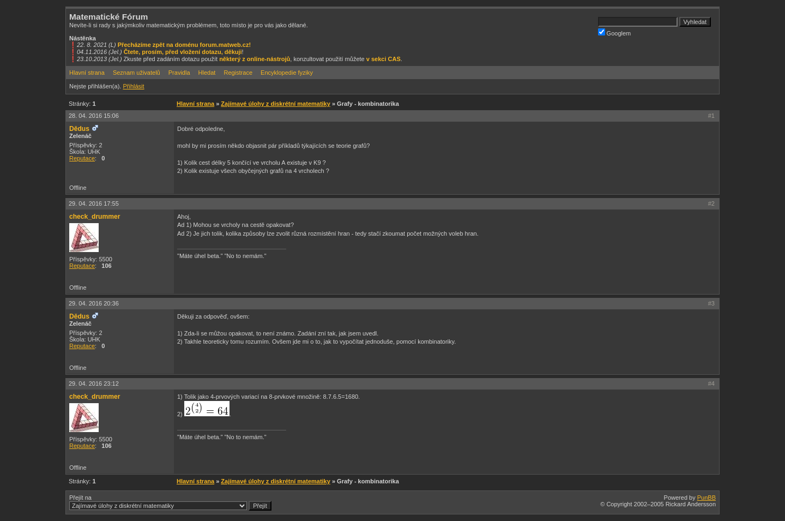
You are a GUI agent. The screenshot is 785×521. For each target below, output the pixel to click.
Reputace (82, 158)
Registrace (238, 72)
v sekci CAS (383, 59)
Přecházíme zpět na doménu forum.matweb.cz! (184, 44)
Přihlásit (133, 86)
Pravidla (179, 72)
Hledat (207, 72)
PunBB (706, 497)
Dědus (79, 129)
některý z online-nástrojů (254, 59)
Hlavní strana (87, 72)
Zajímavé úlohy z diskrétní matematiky (275, 103)
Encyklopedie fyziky (287, 72)
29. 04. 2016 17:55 (94, 203)
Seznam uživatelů (136, 72)
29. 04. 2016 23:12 (94, 383)
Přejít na (170, 502)
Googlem (614, 32)
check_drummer (94, 216)
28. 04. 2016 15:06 (94, 115)
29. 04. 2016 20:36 (94, 303)
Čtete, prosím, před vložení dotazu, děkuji (183, 52)
